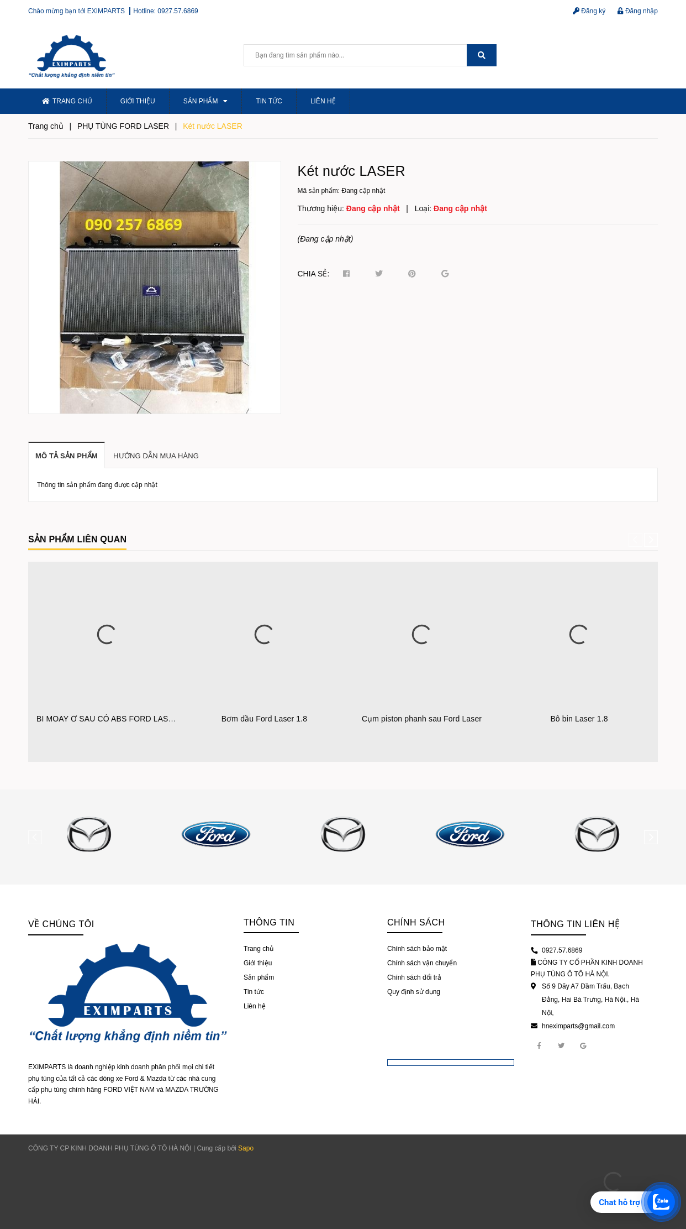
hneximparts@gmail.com (578, 1026)
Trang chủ (67, 101)
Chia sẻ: (314, 273)
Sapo (246, 1148)
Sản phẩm (205, 101)
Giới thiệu (137, 101)
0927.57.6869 (177, 11)
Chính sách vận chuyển (422, 963)
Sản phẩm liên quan (77, 539)
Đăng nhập (638, 11)
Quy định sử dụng (413, 992)
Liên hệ (323, 101)
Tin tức (269, 101)
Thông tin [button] (269, 922)
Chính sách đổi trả (414, 977)
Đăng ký (589, 11)
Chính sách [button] (416, 922)
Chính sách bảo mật (417, 949)
